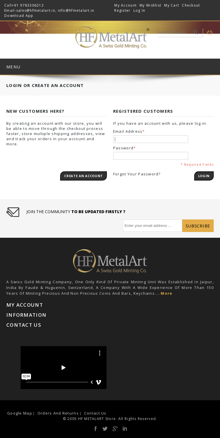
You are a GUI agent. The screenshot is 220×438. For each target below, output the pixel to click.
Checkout (191, 5)
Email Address (128, 131)
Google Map (19, 413)
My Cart (171, 5)
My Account (125, 5)
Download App (18, 15)
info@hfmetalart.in (76, 10)
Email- (10, 10)
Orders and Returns (58, 413)
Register (122, 10)
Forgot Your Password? (137, 174)
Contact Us (95, 413)
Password (123, 147)
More (166, 293)
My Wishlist (150, 5)
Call (8, 5)
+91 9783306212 (28, 5)
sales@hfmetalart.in (35, 10)
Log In (139, 10)
